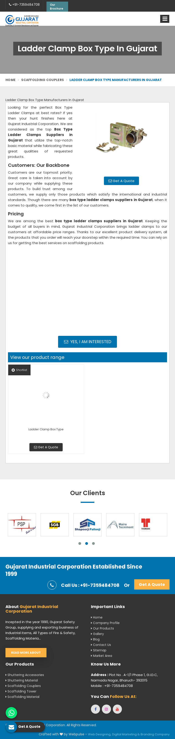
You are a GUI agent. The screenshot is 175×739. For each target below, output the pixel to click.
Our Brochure (56, 6)
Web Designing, (99, 734)
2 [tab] (86, 543)
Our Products (102, 628)
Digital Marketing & (126, 734)
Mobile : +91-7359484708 (112, 685)
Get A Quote (121, 180)
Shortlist (19, 370)
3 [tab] (93, 543)
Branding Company (155, 734)
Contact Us (101, 644)
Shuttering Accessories (24, 675)
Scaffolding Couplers (42, 80)
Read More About (26, 652)
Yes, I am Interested (87, 342)
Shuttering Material (21, 680)
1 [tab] (79, 543)
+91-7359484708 (24, 4)
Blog (95, 639)
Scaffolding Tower (20, 691)
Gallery (97, 634)
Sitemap (98, 650)
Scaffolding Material (22, 697)
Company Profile (105, 623)
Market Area (101, 655)
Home (10, 80)
